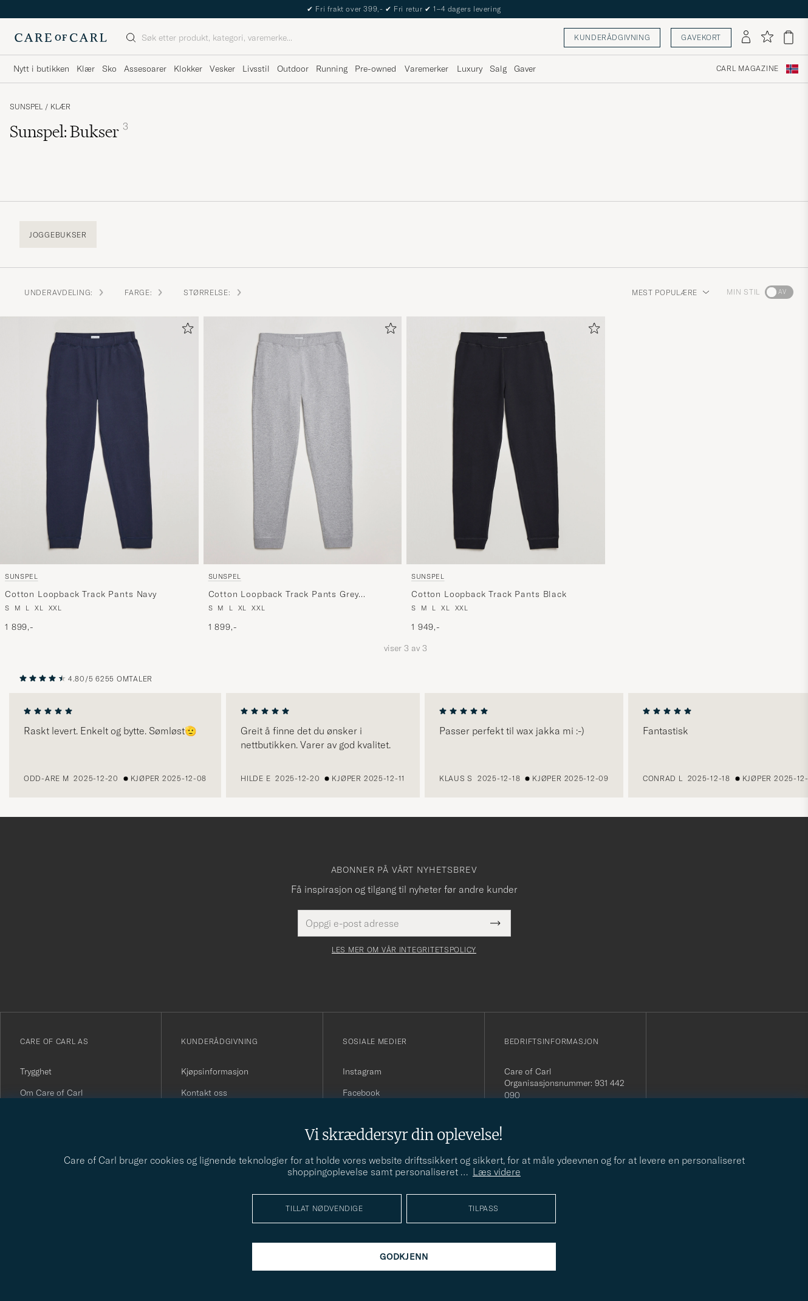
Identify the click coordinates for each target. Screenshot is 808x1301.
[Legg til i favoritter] (185, 330)
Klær (60, 107)
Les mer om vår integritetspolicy (404, 950)
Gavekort (701, 37)
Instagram (362, 1071)
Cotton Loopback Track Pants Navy (81, 594)
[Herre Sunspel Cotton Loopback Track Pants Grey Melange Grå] (303, 440)
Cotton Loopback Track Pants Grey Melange (283, 595)
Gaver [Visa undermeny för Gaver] (525, 68)
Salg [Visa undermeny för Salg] (498, 68)
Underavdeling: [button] (64, 292)
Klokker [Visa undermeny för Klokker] (188, 68)
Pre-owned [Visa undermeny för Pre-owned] (375, 68)
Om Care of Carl (51, 1092)
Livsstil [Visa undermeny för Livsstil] (256, 68)
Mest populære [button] (671, 292)
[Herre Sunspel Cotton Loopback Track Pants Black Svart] (505, 440)
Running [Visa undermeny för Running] (332, 68)
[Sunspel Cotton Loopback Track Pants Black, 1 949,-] (505, 474)
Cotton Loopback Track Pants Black (489, 594)
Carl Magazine (747, 68)
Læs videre (497, 1171)
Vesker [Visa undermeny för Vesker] (222, 68)
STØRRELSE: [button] (212, 292)
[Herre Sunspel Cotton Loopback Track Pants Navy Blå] (99, 440)
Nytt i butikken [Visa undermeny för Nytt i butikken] (41, 68)
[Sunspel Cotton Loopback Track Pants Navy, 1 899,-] (99, 474)
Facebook (361, 1092)
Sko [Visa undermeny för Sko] (109, 68)
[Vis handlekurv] (788, 37)
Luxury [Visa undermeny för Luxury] (469, 68)
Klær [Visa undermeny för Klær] (86, 68)
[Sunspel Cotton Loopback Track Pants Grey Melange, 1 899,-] (303, 474)
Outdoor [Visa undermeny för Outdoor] (293, 68)
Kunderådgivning (612, 37)
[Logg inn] (746, 37)
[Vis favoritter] (767, 37)
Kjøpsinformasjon (214, 1071)
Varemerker (426, 68)
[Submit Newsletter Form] (495, 923)
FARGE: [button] (144, 292)
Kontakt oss (204, 1092)
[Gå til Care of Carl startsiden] (61, 38)
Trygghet (36, 1071)
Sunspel (26, 107)
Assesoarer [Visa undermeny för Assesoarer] (145, 68)
